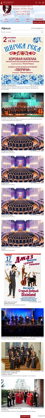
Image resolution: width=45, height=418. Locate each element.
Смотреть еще (25, 416)
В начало (41, 416)
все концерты (37, 28)
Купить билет (39, 22)
